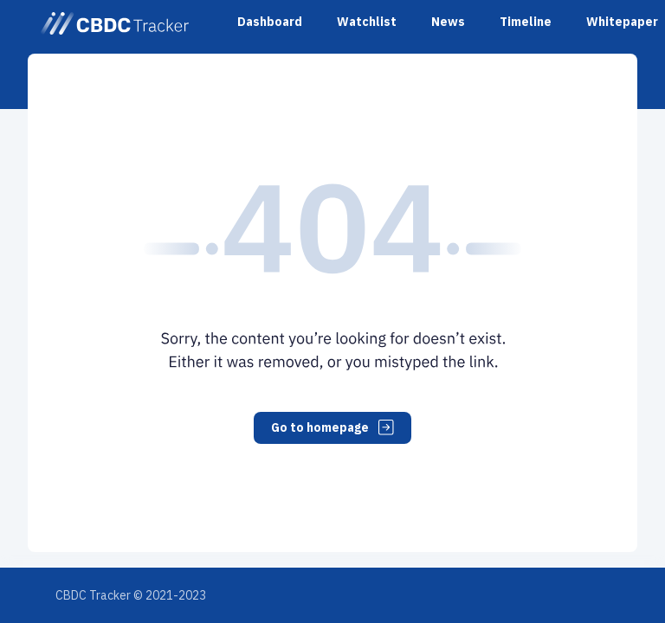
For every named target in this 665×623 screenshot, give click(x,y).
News (448, 21)
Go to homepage (332, 427)
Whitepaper (622, 21)
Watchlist (367, 21)
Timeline (526, 21)
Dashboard (269, 21)
